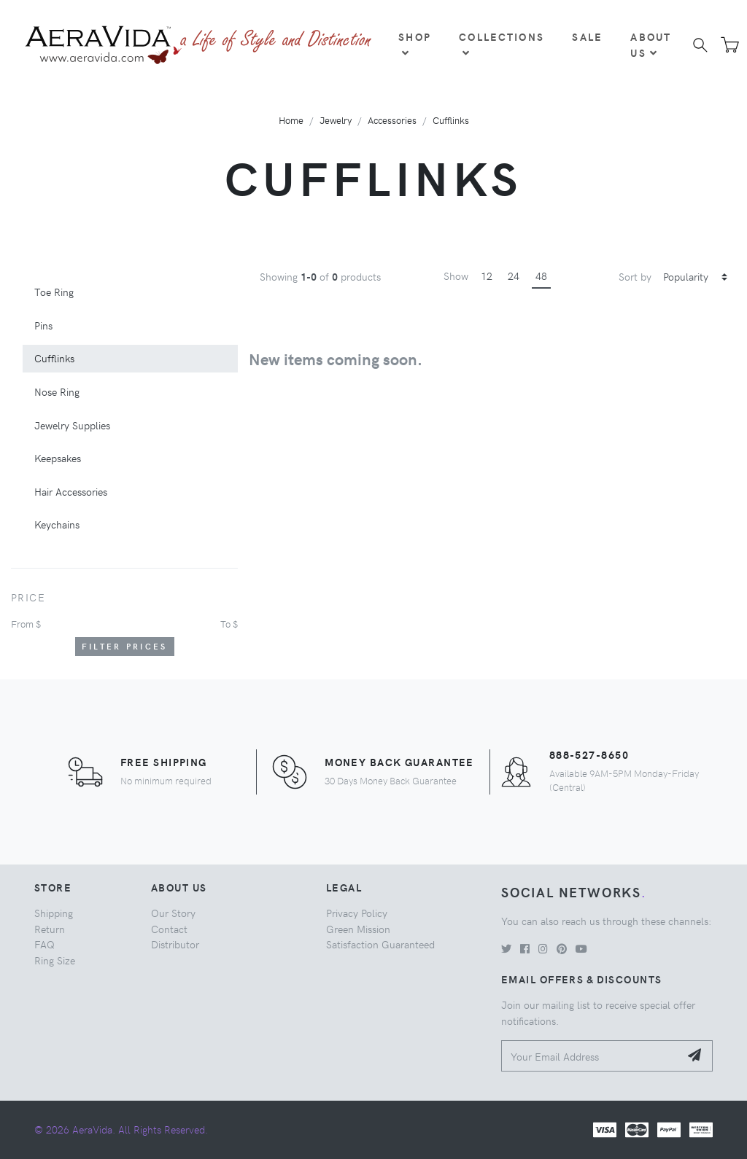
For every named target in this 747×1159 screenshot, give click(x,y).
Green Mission (358, 928)
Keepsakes (57, 457)
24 (513, 275)
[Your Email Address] (590, 1056)
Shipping (53, 912)
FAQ (44, 944)
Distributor (175, 944)
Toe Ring (54, 291)
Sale (587, 36)
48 (541, 275)
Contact (169, 928)
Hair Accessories (70, 491)
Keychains (57, 524)
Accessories (392, 120)
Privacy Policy (356, 912)
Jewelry (336, 120)
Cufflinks (451, 120)
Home (291, 120)
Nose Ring (57, 391)
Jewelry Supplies (72, 425)
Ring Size (54, 960)
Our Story (173, 912)
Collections (501, 43)
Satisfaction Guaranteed (380, 944)
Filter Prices (125, 646)
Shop (414, 43)
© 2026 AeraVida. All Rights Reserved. (121, 1129)
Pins (43, 325)
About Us (650, 44)
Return (49, 928)
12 (486, 275)
